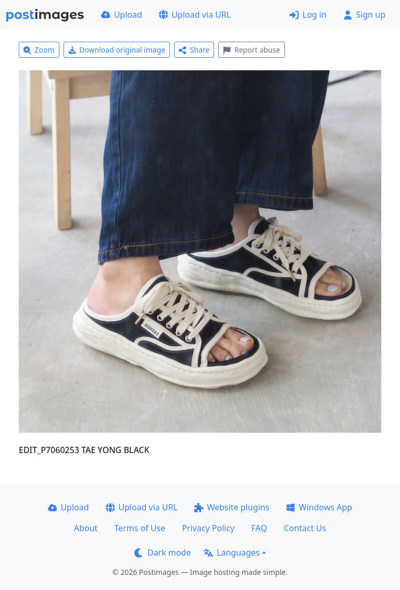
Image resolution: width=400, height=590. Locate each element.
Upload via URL (195, 14)
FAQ (259, 528)
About (85, 528)
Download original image (117, 50)
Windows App (319, 507)
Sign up (364, 14)
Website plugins (231, 507)
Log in (308, 14)
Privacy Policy (208, 528)
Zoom (39, 50)
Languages (231, 552)
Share (194, 50)
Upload (121, 14)
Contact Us (305, 528)
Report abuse (251, 50)
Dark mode (162, 552)
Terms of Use (139, 528)
